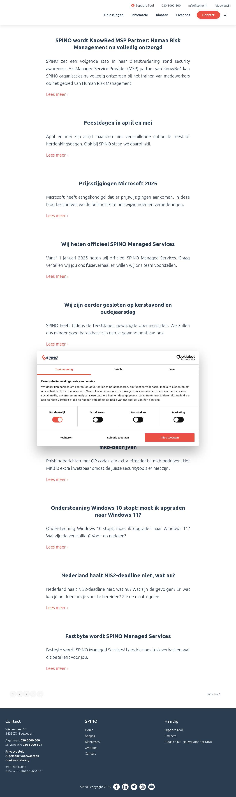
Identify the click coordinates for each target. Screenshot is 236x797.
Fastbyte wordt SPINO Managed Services (118, 636)
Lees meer (58, 94)
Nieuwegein (223, 5)
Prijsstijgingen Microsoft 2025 (118, 183)
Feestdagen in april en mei (118, 123)
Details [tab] (118, 369)
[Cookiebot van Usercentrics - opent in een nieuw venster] (179, 357)
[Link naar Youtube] (152, 787)
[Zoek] (225, 15)
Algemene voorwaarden (22, 755)
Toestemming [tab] (64, 369)
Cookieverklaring (17, 760)
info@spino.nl (197, 5)
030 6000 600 (171, 5)
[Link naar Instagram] (143, 787)
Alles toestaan (170, 437)
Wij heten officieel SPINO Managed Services (118, 244)
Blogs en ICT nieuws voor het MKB (188, 741)
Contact (90, 753)
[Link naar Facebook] (117, 787)
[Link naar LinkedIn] (126, 787)
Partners (171, 735)
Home (89, 730)
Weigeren (66, 437)
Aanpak (90, 735)
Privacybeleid (14, 751)
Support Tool (174, 730)
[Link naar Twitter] (134, 787)
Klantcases (92, 741)
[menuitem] (96, 15)
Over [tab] (172, 369)
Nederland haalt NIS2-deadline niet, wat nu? (118, 575)
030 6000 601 (32, 744)
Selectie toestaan (118, 437)
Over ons (91, 747)
